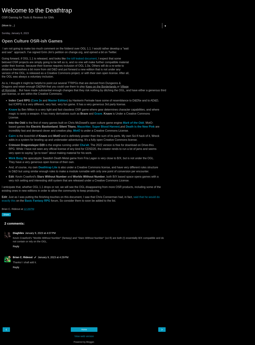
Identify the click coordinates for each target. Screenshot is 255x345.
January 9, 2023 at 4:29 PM (53, 257)
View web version (84, 336)
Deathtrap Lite (47, 167)
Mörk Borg (16, 158)
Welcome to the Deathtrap (37, 10)
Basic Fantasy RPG (37, 200)
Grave (98, 113)
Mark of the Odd (133, 122)
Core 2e (37, 100)
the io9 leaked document (82, 58)
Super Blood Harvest (106, 126)
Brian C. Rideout (23, 257)
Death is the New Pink (140, 126)
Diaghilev (18, 233)
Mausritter (84, 126)
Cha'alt (84, 145)
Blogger (90, 342)
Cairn (12, 135)
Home (84, 329)
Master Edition (57, 100)
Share (6, 214)
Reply (16, 246)
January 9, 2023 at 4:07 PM (40, 233)
